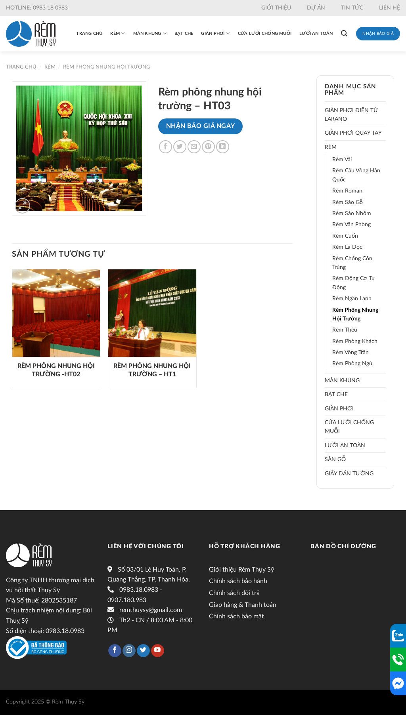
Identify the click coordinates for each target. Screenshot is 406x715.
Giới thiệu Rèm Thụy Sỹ (241, 569)
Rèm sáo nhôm (351, 213)
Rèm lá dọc (347, 247)
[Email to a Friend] (194, 146)
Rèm (117, 33)
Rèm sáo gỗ (347, 202)
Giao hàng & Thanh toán (242, 605)
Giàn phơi (215, 33)
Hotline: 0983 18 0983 (37, 8)
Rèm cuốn (345, 236)
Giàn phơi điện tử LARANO (351, 115)
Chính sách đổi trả (234, 593)
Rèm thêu (344, 330)
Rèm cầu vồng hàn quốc (356, 175)
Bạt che (183, 33)
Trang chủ (89, 33)
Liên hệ (389, 8)
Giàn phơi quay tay (353, 133)
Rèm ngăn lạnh (352, 298)
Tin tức (352, 8)
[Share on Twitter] (179, 146)
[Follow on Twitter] (143, 651)
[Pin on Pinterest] (208, 146)
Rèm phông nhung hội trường (106, 67)
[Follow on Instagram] (129, 651)
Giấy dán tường (349, 474)
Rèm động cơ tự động (353, 283)
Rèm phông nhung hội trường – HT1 (152, 370)
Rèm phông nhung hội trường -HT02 (56, 370)
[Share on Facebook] (165, 146)
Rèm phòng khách (354, 341)
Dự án (316, 8)
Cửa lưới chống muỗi (264, 33)
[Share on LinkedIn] (222, 146)
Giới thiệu (276, 8)
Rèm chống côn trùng (352, 263)
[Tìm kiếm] (344, 33)
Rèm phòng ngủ (352, 363)
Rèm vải (342, 159)
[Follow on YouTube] (157, 651)
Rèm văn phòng (351, 224)
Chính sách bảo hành (238, 581)
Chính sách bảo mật (236, 616)
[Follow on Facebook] (114, 651)
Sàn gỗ (335, 459)
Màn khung (150, 33)
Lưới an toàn (316, 33)
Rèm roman (347, 191)
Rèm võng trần (350, 352)
